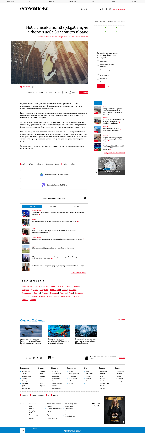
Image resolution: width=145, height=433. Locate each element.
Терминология (120, 371)
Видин (68, 286)
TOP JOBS (102, 388)
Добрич (34, 290)
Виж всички (121, 319)
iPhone (31, 164)
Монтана (72, 290)
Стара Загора (53, 296)
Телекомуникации (74, 374)
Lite (93, 1)
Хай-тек (110, 21)
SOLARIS (102, 386)
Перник (36, 293)
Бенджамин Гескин (52, 164)
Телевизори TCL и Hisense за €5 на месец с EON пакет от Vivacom (113, 148)
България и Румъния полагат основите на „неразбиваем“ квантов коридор (85, 341)
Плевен (45, 293)
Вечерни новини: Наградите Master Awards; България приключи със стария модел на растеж (113, 111)
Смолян (34, 296)
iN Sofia (102, 381)
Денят (104, 106)
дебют (65, 164)
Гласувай (101, 86)
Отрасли (42, 374)
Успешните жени (104, 383)
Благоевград (27, 286)
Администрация (56, 388)
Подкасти (103, 374)
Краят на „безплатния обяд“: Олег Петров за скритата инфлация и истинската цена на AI (54, 231)
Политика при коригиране (54, 408)
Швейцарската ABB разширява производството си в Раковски (54, 248)
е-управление (72, 376)
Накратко (119, 374)
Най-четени (53, 206)
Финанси (42, 381)
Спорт (87, 383)
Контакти (31, 408)
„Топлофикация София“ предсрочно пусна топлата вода (110, 172)
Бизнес (31, 1)
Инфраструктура (26, 376)
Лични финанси (56, 374)
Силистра (79, 293)
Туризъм (24, 386)
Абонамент (50, 406)
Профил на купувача (35, 415)
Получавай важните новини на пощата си (103, 357)
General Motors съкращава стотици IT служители (112, 129)
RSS (51, 358)
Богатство (88, 376)
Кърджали (44, 290)
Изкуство (88, 381)
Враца (76, 286)
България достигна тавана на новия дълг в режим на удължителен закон (58, 239)
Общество (52, 1)
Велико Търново (57, 286)
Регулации (42, 386)
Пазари (42, 378)
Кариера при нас (51, 411)
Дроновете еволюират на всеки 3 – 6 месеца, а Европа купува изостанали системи (30, 342)
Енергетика (25, 378)
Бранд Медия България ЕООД (35, 411)
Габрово (25, 290)
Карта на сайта (69, 406)
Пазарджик (26, 293)
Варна (45, 286)
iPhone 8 (40, 164)
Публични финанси (36, 210)
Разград (63, 293)
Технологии (72, 1)
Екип (30, 406)
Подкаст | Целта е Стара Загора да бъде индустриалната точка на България (58, 266)
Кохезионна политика (37, 263)
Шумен (25, 300)
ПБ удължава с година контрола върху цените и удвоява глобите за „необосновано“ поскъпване (54, 258)
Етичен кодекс (69, 408)
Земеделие (25, 383)
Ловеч (64, 290)
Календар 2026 (104, 371)
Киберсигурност (73, 378)
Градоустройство (57, 383)
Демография (55, 376)
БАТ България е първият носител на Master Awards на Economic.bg (55, 221)
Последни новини (119, 9)
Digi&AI (33, 228)
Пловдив (54, 293)
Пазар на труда (26, 388)
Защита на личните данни (54, 404)
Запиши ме (122, 358)
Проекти (114, 1)
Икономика (10, 1)
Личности (88, 378)
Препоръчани (75, 206)
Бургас (38, 286)
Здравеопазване (56, 381)
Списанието (120, 378)
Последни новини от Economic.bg (114, 153)
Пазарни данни (121, 381)
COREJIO (102, 378)
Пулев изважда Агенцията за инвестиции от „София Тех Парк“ (112, 139)
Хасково (75, 296)
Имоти (41, 383)
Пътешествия (89, 374)
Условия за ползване (70, 411)
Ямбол (33, 300)
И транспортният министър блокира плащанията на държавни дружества (113, 121)
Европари (24, 374)
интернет (55, 395)
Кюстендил (55, 290)
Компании (34, 219)
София (42, 296)
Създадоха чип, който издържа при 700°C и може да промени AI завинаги (58, 341)
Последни (32, 206)
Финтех (71, 383)
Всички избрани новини (78, 272)
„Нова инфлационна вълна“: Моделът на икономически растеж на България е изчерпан (58, 213)
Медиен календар (52, 419)
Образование (56, 378)
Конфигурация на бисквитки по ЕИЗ (70, 415)
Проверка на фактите (71, 404)
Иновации (42, 376)
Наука (87, 371)
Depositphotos (76, 431)
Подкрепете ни (51, 415)
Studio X (78, 430)
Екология (55, 386)
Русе (71, 293)
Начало (96, 21)
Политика (34, 255)
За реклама (32, 404)
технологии (25, 395)
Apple (23, 164)
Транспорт (24, 381)
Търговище (65, 296)
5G (48, 395)
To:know (119, 376)
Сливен (25, 296)
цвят (73, 164)
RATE (101, 376)
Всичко (134, 1)
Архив (109, 86)
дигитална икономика (38, 395)
